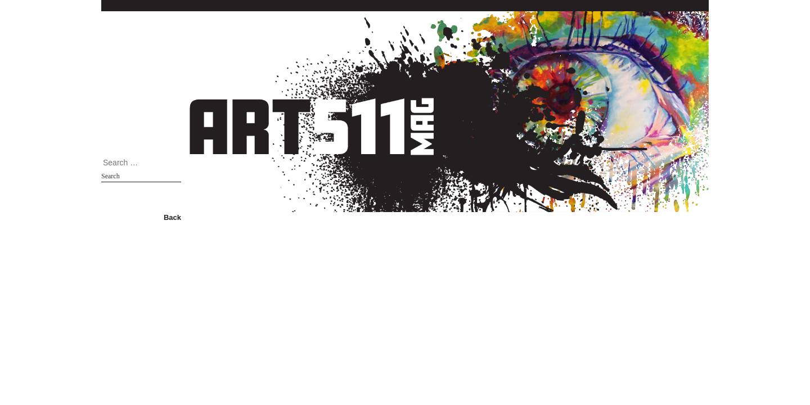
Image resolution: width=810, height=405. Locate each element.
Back (172, 217)
